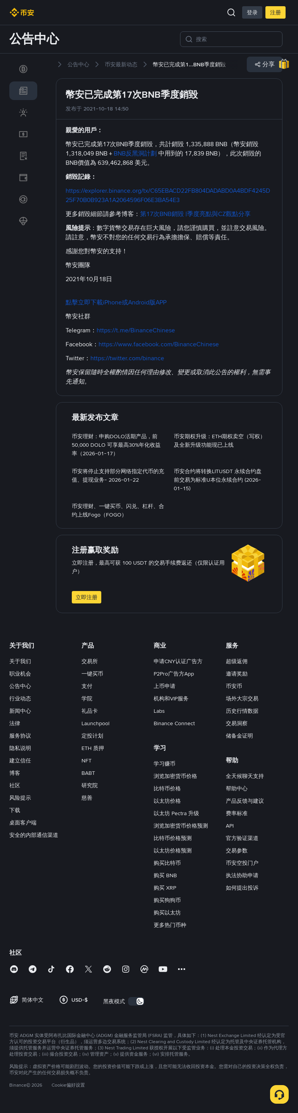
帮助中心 (237, 788)
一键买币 (92, 673)
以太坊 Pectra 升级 (176, 813)
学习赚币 (164, 763)
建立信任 (20, 760)
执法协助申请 (242, 875)
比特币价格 (167, 788)
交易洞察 (237, 723)
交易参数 (237, 850)
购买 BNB (165, 875)
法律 (14, 723)
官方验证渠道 (242, 838)
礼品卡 (89, 710)
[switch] (136, 1001)
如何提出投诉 (242, 887)
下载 (14, 810)
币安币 (234, 686)
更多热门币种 (170, 924)
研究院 (89, 785)
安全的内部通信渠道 (33, 834)
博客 (14, 772)
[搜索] (236, 39)
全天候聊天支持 (245, 776)
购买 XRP (165, 887)
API (230, 825)
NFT (86, 760)
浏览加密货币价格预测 (181, 825)
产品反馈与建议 (245, 800)
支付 (86, 686)
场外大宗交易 (242, 698)
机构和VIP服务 (171, 698)
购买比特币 (167, 862)
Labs (159, 710)
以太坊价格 (167, 800)
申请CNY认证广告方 (178, 661)
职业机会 (20, 673)
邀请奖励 (237, 673)
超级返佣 (237, 661)
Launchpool (95, 723)
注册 (275, 12)
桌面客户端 (22, 822)
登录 (252, 12)
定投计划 (92, 735)
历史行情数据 (242, 710)
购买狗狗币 (167, 900)
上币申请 (164, 686)
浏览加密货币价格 (175, 776)
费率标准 (237, 813)
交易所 (89, 661)
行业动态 (20, 698)
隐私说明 (20, 748)
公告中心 (20, 686)
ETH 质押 (92, 748)
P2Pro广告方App (174, 673)
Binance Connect (174, 723)
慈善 (86, 797)
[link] (23, 69)
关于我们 (20, 661)
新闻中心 (20, 710)
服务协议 (20, 735)
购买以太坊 (167, 912)
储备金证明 (239, 735)
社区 (14, 785)
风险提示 (20, 797)
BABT (88, 772)
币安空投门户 (242, 862)
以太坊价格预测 (173, 850)
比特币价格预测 (173, 838)
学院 (86, 698)
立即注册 (86, 597)
